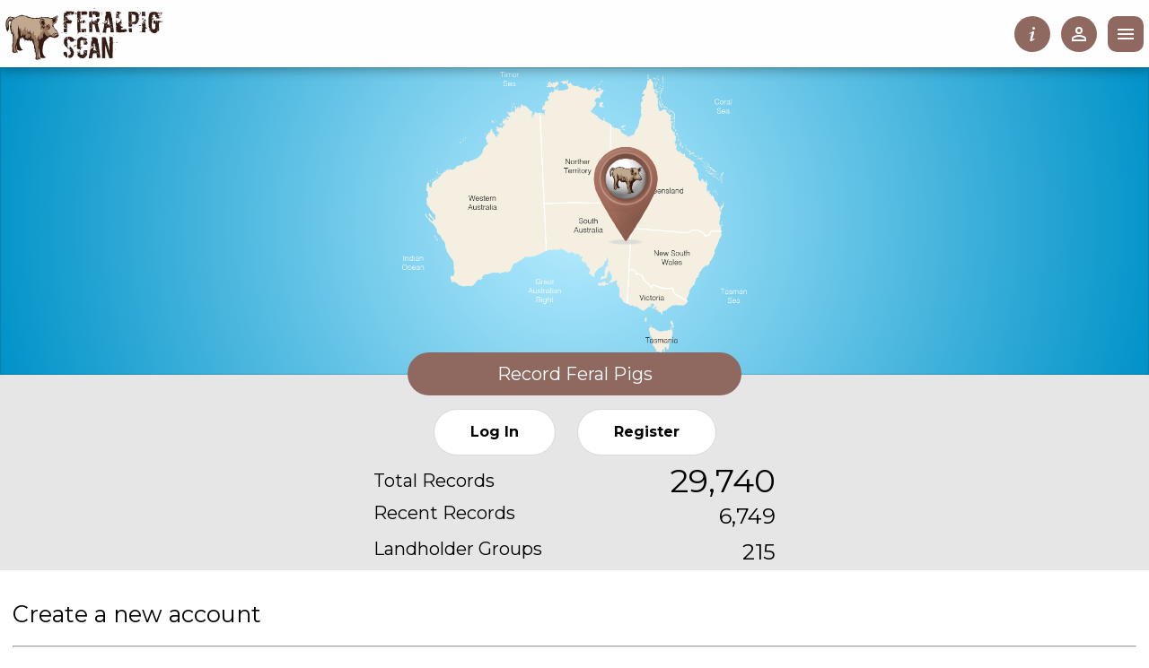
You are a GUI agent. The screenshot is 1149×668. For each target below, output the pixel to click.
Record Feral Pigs (575, 374)
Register (647, 431)
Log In (494, 431)
